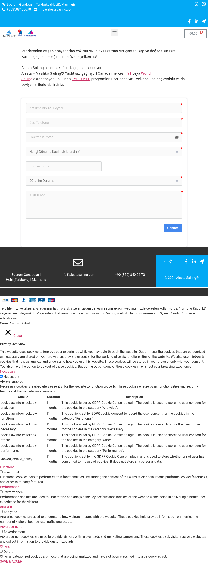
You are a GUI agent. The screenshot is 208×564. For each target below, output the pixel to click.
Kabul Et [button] (27, 323)
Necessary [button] (8, 371)
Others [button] (5, 546)
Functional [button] (7, 467)
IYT (129, 73)
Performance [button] (9, 487)
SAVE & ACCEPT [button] (12, 561)
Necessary (11, 376)
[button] (114, 32)
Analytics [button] (6, 507)
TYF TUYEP (81, 79)
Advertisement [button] (11, 527)
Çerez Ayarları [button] (10, 323)
